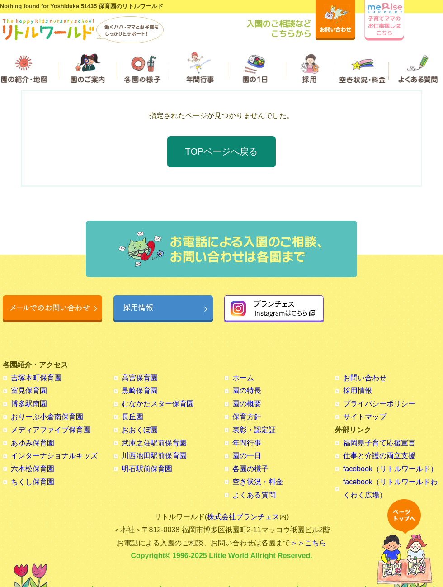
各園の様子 (250, 469)
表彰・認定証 (254, 430)
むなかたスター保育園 (158, 403)
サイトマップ (364, 417)
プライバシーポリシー (379, 403)
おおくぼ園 (140, 430)
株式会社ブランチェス (243, 517)
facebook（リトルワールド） (390, 469)
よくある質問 (254, 495)
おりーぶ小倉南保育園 (47, 417)
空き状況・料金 (257, 482)
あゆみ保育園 (32, 443)
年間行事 (246, 443)
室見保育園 (29, 390)
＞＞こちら (308, 543)
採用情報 (357, 390)
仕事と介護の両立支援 (379, 455)
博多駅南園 (29, 403)
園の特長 (246, 390)
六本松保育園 (32, 469)
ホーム (243, 378)
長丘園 (132, 417)
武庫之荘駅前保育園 (154, 443)
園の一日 (246, 455)
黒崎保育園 (140, 390)
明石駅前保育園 (147, 469)
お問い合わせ (364, 378)
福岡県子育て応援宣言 (379, 443)
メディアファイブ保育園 (50, 430)
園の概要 (246, 403)
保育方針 (246, 417)
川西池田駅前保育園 (154, 455)
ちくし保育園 (32, 482)
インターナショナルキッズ (54, 455)
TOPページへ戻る (221, 151)
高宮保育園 (140, 378)
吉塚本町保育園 (36, 378)
